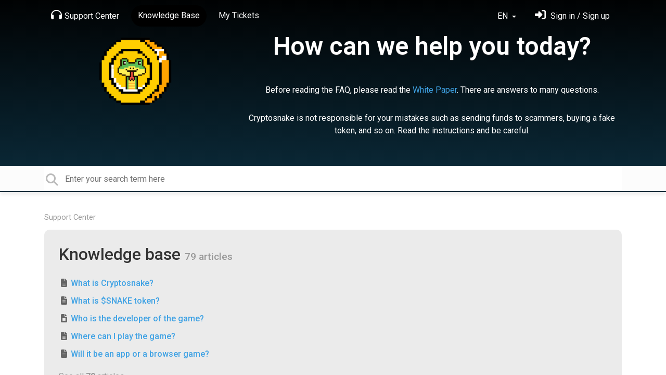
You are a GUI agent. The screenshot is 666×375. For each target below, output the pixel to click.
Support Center (85, 15)
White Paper (435, 90)
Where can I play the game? (123, 336)
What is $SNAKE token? (115, 301)
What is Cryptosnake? (112, 283)
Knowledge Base (169, 15)
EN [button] (503, 16)
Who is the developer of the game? (137, 318)
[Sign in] (572, 16)
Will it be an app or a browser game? (140, 354)
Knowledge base (122, 254)
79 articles (209, 256)
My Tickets (239, 15)
